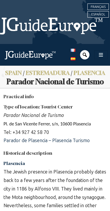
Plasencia (89, 72)
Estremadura (48, 72)
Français (98, 7)
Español (98, 14)
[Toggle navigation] (101, 54)
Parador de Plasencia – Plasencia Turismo (47, 140)
